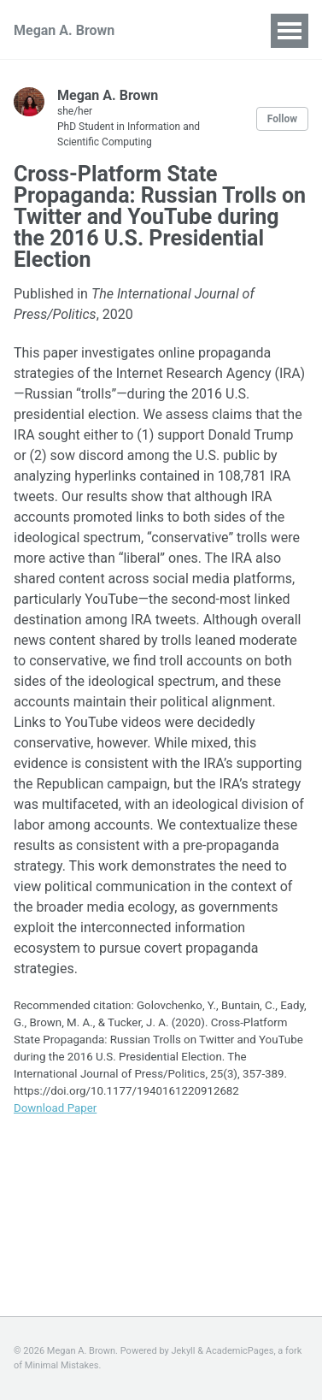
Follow (282, 119)
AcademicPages (240, 1350)
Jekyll (183, 1350)
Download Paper (55, 1108)
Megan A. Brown (64, 30)
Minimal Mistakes (62, 1365)
